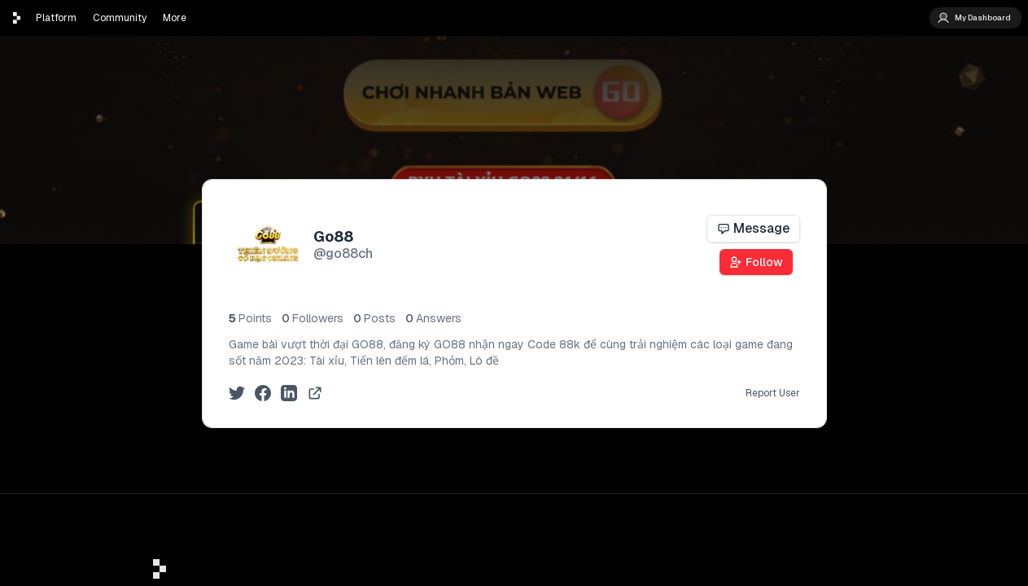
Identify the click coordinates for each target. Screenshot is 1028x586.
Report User (773, 393)
